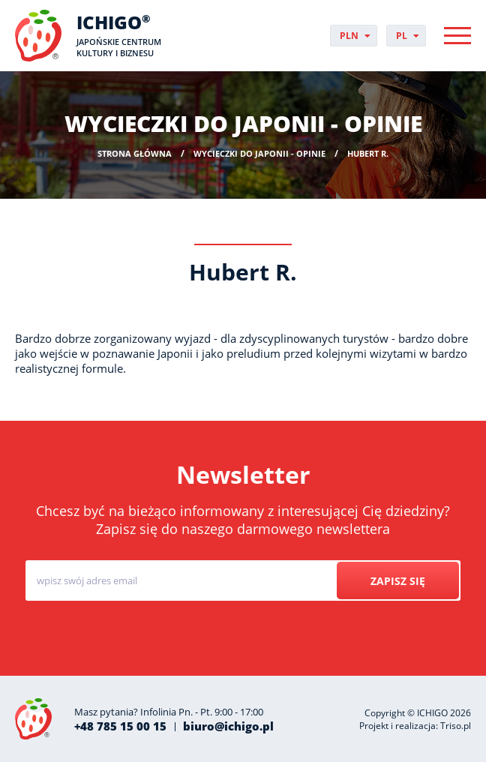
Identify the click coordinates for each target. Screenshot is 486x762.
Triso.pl (455, 725)
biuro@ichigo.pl (228, 726)
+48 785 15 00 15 (120, 726)
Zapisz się (397, 581)
